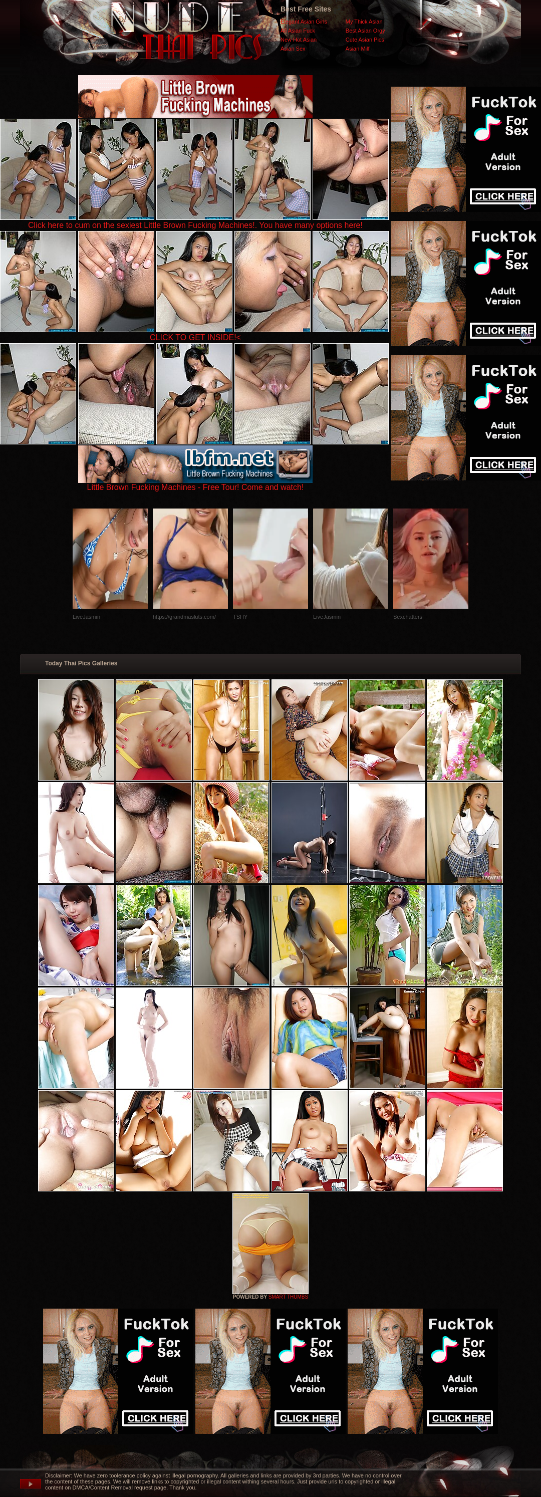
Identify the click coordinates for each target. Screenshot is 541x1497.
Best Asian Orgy (365, 31)
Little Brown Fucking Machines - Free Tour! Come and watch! (195, 483)
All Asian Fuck (298, 31)
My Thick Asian (364, 22)
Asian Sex (293, 49)
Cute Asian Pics (365, 40)
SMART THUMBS (288, 1297)
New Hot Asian (299, 40)
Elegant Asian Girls (304, 22)
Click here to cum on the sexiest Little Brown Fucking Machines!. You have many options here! (195, 225)
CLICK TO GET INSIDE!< (195, 337)
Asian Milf (358, 49)
